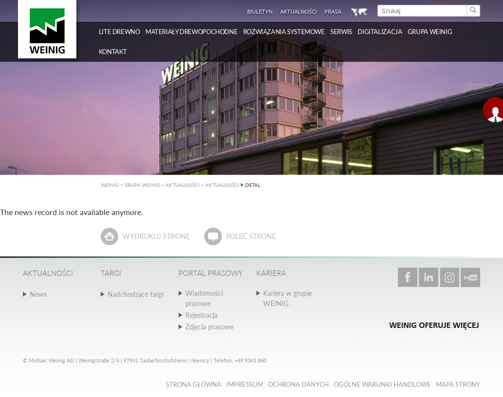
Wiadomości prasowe (204, 298)
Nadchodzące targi (135, 294)
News (38, 294)
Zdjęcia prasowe (209, 327)
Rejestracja (201, 315)
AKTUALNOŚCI (182, 185)
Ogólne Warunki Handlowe (382, 384)
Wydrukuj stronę (156, 236)
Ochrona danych (298, 384)
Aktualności (298, 11)
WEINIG (110, 185)
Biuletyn (259, 11)
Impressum (244, 384)
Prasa (332, 11)
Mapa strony (458, 384)
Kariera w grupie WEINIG (287, 298)
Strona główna (193, 384)
